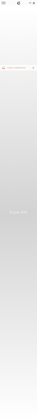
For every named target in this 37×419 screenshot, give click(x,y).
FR (30, 3)
